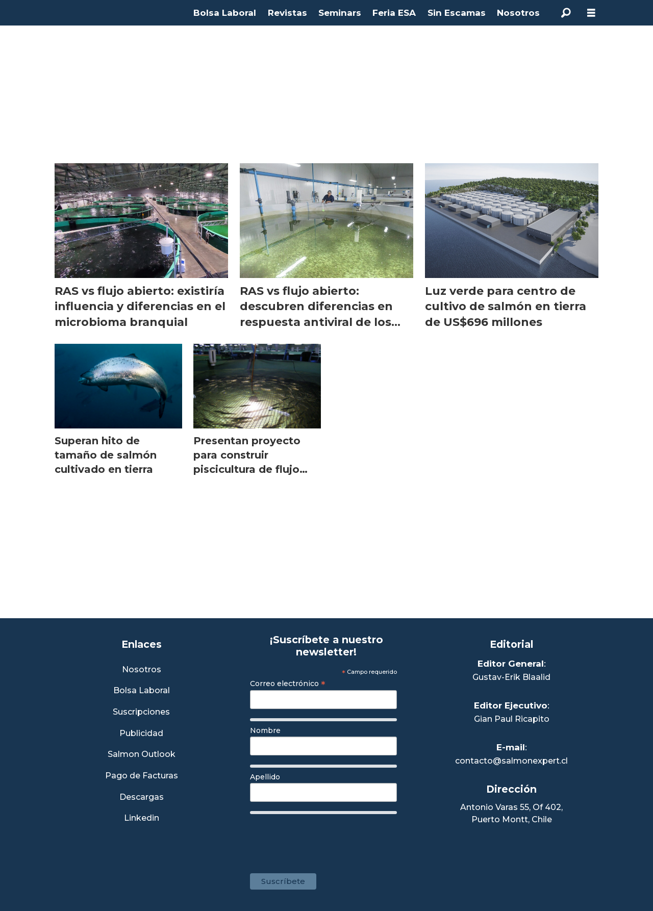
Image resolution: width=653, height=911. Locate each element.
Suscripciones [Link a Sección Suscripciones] (141, 712)
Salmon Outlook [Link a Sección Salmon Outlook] (141, 754)
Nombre (265, 730)
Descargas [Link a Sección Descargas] (141, 797)
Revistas (287, 13)
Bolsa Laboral (224, 13)
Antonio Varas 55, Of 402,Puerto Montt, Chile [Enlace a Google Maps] (511, 813)
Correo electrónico (287, 683)
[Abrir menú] (591, 13)
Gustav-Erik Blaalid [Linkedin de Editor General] (511, 677)
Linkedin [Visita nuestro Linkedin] (141, 818)
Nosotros (518, 13)
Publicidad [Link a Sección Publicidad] (141, 733)
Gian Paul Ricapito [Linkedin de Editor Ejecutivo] (511, 719)
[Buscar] (566, 13)
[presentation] (327, 838)
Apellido (265, 776)
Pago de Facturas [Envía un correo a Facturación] (141, 776)
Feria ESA (394, 13)
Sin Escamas (457, 13)
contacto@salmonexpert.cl (511, 761)
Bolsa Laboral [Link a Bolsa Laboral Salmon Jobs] (141, 691)
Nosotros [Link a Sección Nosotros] (141, 670)
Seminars (339, 13)
